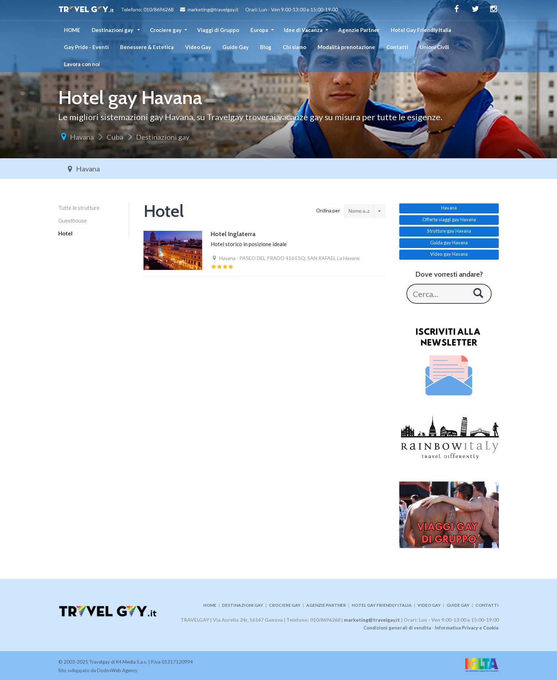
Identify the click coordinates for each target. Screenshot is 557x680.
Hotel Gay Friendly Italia (421, 30)
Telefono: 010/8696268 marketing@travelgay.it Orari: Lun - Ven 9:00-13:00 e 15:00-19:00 (198, 10)
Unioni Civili (434, 47)
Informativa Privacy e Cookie (467, 628)
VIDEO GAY (429, 605)
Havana (82, 137)
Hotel (65, 233)
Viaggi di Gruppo (218, 30)
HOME (72, 30)
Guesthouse (72, 220)
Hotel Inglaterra (233, 234)
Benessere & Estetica (147, 47)
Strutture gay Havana (449, 231)
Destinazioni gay (113, 30)
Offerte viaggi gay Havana (449, 219)
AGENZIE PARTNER (326, 605)
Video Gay (198, 47)
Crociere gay (166, 30)
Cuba (115, 137)
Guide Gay (235, 47)
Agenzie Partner (358, 30)
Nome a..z (358, 211)
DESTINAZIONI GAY (242, 605)
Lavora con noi (82, 64)
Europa (259, 30)
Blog (265, 47)
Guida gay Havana (449, 242)
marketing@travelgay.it (372, 620)
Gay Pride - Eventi (86, 47)
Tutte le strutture (78, 207)
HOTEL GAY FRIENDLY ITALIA (382, 605)
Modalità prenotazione (346, 47)
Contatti (397, 47)
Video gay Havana (449, 254)
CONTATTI (487, 605)
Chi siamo (294, 47)
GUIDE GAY (458, 605)
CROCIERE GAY (285, 605)
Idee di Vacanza (303, 30)
